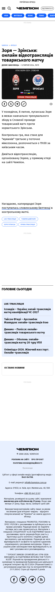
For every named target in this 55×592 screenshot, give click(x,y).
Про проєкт (37, 459)
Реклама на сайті (20, 459)
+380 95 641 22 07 (32, 493)
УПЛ (6, 15)
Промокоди (27, 468)
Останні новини (14, 367)
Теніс (41, 15)
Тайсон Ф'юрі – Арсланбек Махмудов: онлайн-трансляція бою (26, 321)
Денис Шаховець (11, 65)
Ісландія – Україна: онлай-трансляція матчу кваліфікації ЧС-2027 (27, 311)
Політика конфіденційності (27, 463)
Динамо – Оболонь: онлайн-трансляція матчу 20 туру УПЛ (23, 341)
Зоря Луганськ (9, 225)
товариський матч (28, 219)
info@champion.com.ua (35, 482)
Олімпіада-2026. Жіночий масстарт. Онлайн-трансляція (26, 351)
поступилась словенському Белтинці (26, 207)
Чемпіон (5, 45)
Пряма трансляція (28, 225)
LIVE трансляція (10, 219)
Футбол (18, 15)
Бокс (30, 15)
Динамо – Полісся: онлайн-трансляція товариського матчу (24, 331)
